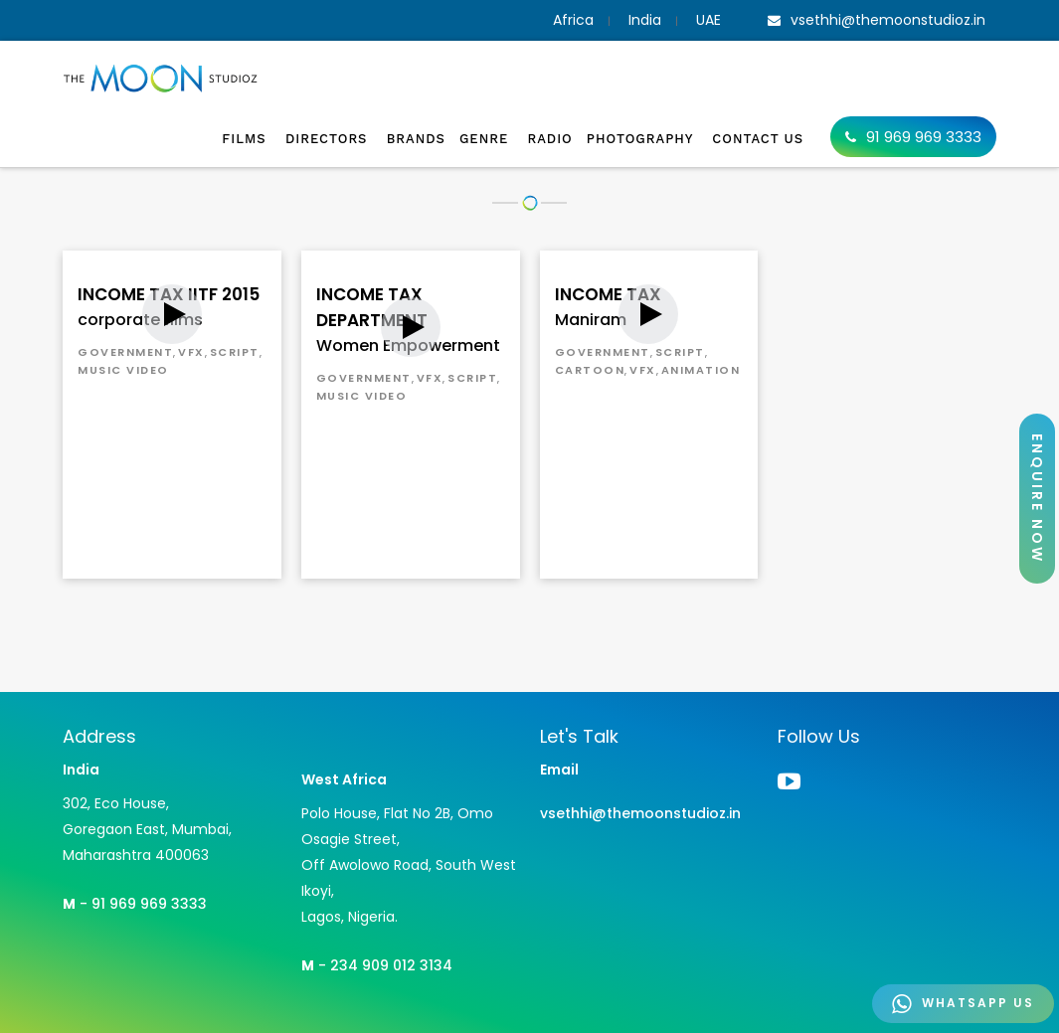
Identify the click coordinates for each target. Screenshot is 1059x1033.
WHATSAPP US (963, 1003)
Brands (416, 138)
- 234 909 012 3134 (376, 965)
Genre (486, 138)
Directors (329, 138)
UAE (708, 20)
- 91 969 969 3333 (135, 904)
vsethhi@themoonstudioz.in (640, 813)
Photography (643, 138)
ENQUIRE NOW (1037, 498)
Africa (573, 20)
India (644, 20)
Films (246, 138)
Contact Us (757, 138)
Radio (549, 138)
